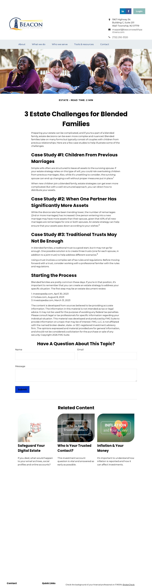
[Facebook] (128, 3)
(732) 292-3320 (19, 580)
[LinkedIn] (123, 3)
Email (80, 342)
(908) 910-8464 (21, 583)
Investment (47, 583)
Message (20, 358)
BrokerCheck (128, 577)
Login (139, 3)
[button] (22, 37)
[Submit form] (22, 381)
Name (18, 342)
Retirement (47, 580)
